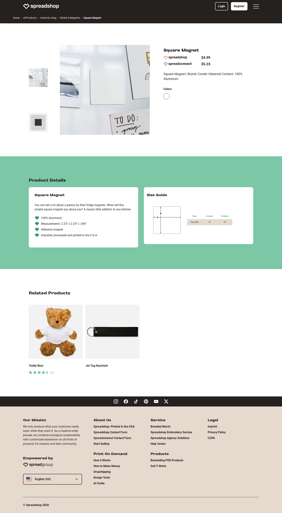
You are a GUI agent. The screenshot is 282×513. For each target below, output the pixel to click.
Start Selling (101, 443)
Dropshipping (102, 471)
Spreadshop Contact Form (110, 432)
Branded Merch (160, 426)
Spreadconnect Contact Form (112, 438)
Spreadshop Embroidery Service (171, 432)
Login (221, 6)
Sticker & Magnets (70, 17)
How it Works (102, 460)
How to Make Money (107, 466)
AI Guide (99, 483)
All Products (30, 17)
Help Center (158, 443)
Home (16, 17)
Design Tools (102, 477)
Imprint (212, 426)
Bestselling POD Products (167, 460)
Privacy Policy (217, 432)
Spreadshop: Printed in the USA (114, 426)
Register (239, 6)
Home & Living (48, 17)
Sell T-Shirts (158, 466)
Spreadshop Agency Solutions (170, 438)
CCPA (211, 438)
